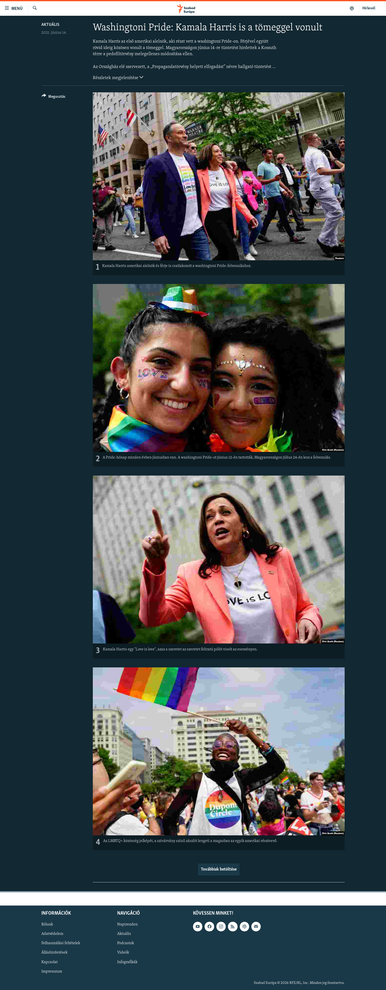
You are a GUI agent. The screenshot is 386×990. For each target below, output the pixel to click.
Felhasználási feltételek (60, 943)
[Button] (53, 97)
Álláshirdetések (54, 953)
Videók (123, 953)
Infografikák (127, 962)
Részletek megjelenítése (118, 77)
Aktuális (50, 24)
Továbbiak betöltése (219, 869)
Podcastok (125, 943)
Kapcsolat (49, 962)
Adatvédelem (52, 934)
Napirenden (127, 924)
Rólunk (47, 924)
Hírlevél (368, 8)
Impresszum (51, 971)
